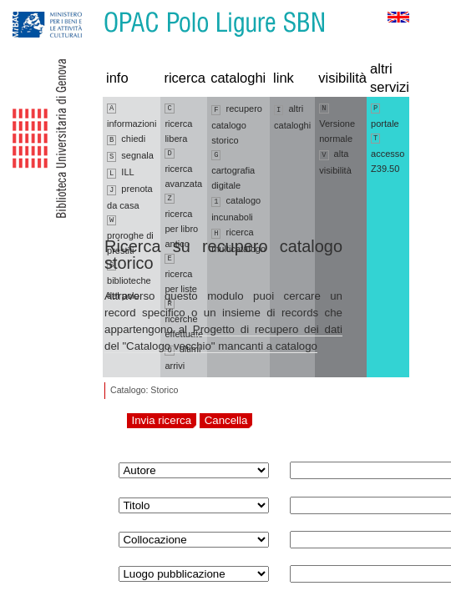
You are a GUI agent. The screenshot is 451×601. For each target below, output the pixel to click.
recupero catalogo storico (236, 124)
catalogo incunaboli (236, 208)
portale (385, 116)
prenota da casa (130, 197)
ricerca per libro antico (181, 221)
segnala (130, 156)
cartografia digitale (233, 170)
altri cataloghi (292, 117)
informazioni (131, 116)
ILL (120, 173)
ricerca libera (178, 124)
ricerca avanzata (183, 169)
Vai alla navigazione (32, 8)
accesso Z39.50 (387, 154)
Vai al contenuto (94, 8)
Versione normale (337, 124)
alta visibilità (335, 162)
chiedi (126, 139)
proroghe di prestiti (130, 235)
